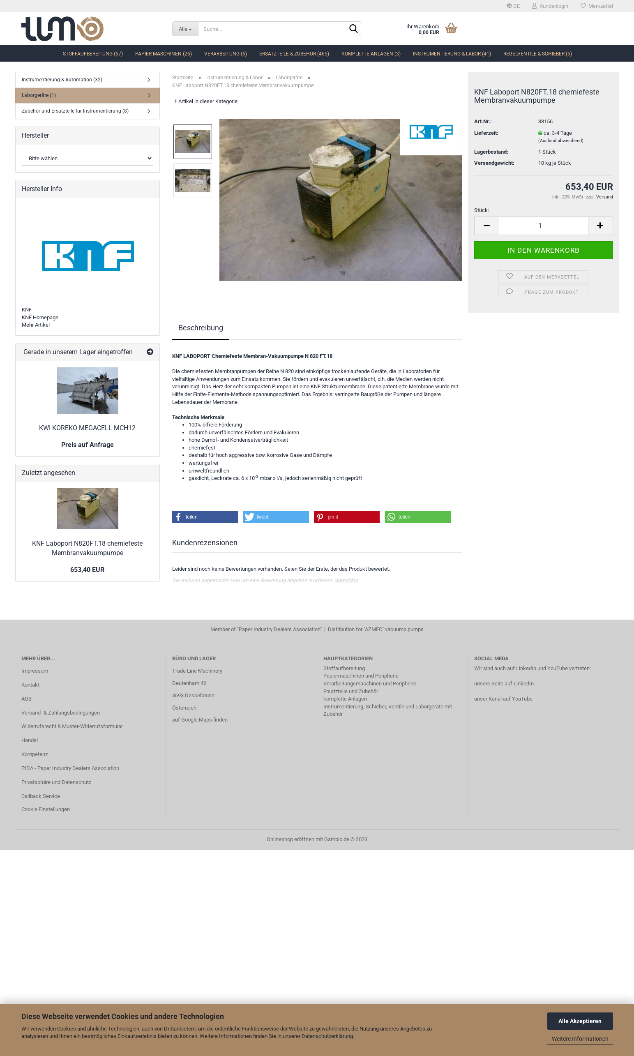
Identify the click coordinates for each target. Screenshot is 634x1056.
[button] (205, 517)
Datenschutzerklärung (327, 1036)
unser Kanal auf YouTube (503, 699)
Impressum (34, 671)
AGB (26, 699)
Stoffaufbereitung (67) (93, 54)
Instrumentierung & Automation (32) (62, 80)
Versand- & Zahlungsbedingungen (60, 713)
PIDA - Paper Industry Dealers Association (70, 768)
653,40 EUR (87, 570)
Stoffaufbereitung (344, 668)
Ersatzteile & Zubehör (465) (294, 54)
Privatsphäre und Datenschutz (56, 782)
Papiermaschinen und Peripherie (361, 676)
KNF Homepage (40, 317)
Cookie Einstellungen (45, 809)
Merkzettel (597, 6)
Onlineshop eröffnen (290, 839)
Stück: (481, 210)
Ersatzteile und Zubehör (350, 691)
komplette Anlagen (345, 699)
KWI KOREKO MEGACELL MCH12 (87, 428)
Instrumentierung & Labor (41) (452, 54)
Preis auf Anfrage (87, 445)
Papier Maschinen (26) (163, 54)
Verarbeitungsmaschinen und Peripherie (369, 683)
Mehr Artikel (36, 325)
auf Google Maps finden (200, 720)
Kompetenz (34, 754)
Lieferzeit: (486, 133)
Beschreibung (200, 327)
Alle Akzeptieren (580, 1021)
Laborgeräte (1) (39, 95)
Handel (29, 740)
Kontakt (30, 685)
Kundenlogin (550, 6)
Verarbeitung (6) (225, 54)
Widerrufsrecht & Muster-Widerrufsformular (72, 726)
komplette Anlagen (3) (371, 54)
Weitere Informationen (580, 1038)
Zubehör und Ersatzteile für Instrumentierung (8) (75, 111)
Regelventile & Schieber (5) (537, 54)
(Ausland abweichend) (560, 140)
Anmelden (346, 580)
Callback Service (40, 796)
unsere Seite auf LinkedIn (504, 683)
